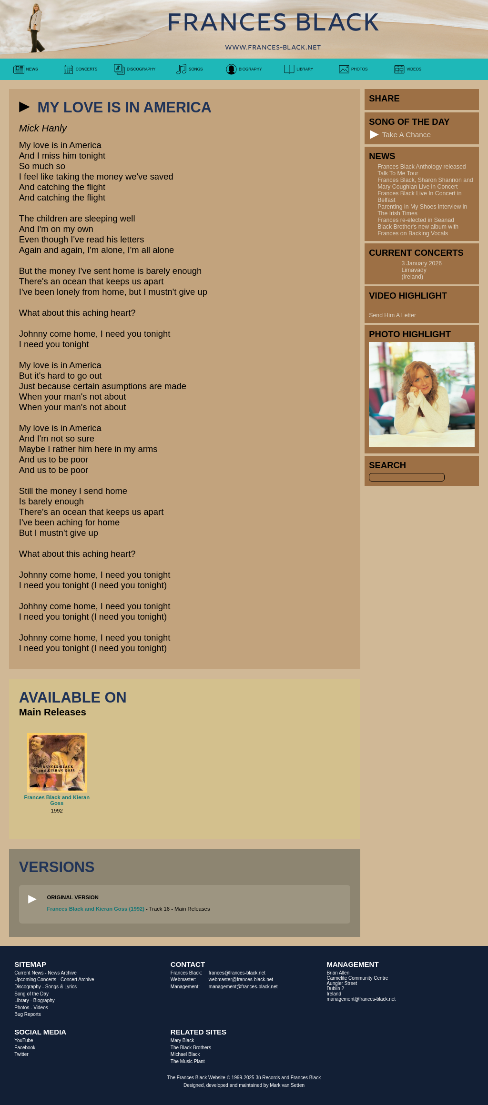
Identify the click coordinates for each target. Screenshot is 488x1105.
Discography (27, 986)
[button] (24, 106)
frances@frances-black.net (237, 972)
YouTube (23, 1040)
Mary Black (182, 1040)
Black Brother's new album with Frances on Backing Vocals (417, 230)
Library (21, 1000)
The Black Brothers (191, 1047)
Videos (40, 1007)
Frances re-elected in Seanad (415, 220)
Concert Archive (77, 979)
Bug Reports (27, 1014)
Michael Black (185, 1054)
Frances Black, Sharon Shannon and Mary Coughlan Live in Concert (425, 183)
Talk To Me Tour (397, 173)
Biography (44, 1000)
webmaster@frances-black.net (241, 979)
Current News (28, 972)
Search (387, 465)
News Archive (62, 972)
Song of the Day (31, 993)
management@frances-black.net (243, 986)
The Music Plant (188, 1061)
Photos (21, 1007)
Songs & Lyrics (61, 986)
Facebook (24, 1047)
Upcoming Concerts (35, 979)
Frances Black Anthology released (421, 166)
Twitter (21, 1054)
